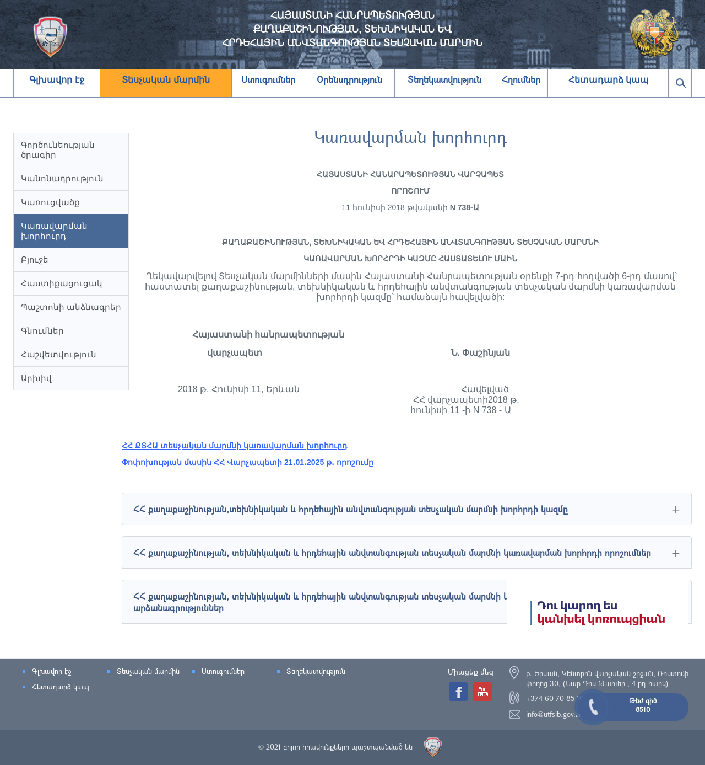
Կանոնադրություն (62, 178)
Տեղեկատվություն (315, 671)
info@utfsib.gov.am (555, 714)
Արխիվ (36, 378)
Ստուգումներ (223, 671)
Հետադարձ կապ (608, 79)
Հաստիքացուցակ (61, 283)
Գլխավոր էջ (56, 79)
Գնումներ (42, 330)
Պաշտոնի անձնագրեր (71, 307)
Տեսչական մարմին (165, 79)
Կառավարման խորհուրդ (54, 230)
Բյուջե (34, 259)
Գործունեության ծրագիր (58, 149)
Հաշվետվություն (58, 354)
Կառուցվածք (50, 202)
